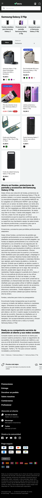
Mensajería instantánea (13, 423)
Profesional (6, 405)
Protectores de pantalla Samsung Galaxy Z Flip (21, 30)
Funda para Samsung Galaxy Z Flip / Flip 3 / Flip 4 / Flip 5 (10, 139)
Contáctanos (7, 401)
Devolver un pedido (10, 392)
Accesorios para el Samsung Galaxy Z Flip (34, 29)
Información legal (6, 491)
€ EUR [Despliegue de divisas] (5, 458)
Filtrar (7, 42)
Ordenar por (18, 40)
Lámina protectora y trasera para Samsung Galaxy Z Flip (29, 106)
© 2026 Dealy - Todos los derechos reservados (14, 493)
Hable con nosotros (11, 417)
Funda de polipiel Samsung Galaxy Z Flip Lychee (11, 172)
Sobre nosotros (8, 396)
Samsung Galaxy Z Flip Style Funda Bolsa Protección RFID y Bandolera (9, 71)
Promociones (7, 384)
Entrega (4, 388)
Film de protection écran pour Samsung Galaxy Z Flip (10, 106)
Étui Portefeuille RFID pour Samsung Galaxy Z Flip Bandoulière (31, 70)
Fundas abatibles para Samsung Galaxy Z (8, 29)
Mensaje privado (10, 428)
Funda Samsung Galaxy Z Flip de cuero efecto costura (30, 139)
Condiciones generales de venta (23, 491)
